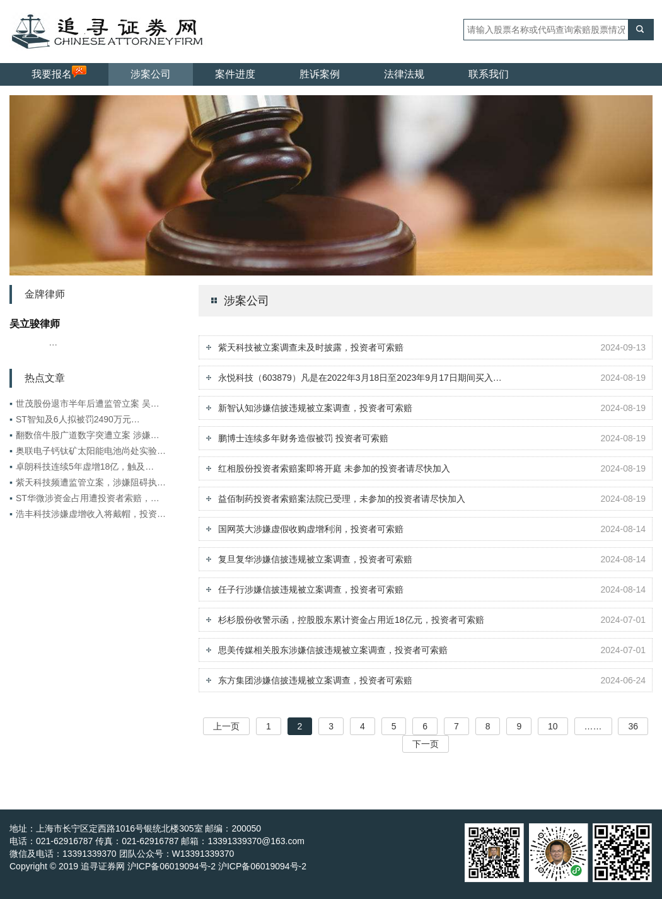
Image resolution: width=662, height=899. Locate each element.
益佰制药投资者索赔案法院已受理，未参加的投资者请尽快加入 (341, 499)
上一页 (226, 726)
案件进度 (235, 74)
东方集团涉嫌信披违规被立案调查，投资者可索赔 (315, 680)
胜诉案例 (319, 74)
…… (593, 726)
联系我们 (488, 74)
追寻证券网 (103, 866)
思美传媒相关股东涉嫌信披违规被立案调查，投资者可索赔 (333, 650)
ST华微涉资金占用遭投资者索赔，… (84, 498)
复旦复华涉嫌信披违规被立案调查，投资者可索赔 (315, 559)
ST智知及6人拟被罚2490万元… (74, 419)
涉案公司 (151, 74)
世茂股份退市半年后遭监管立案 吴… (84, 403)
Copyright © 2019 (45, 866)
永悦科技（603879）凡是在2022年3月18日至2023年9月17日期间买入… (360, 378)
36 (633, 726)
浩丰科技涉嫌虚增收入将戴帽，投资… (87, 514)
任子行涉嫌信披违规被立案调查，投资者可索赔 (311, 589)
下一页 (425, 744)
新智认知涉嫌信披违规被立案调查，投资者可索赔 (315, 408)
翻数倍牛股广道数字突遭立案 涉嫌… (84, 435)
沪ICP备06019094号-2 (262, 866)
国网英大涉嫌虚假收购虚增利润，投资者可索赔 (311, 529)
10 (553, 726)
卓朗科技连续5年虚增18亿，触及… (81, 466)
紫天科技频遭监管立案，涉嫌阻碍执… (87, 482)
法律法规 (404, 74)
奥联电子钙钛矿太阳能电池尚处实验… (87, 451)
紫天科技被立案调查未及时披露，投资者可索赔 (311, 347)
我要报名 (59, 72)
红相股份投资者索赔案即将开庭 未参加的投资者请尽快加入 (334, 468)
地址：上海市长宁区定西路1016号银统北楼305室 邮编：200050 (135, 828)
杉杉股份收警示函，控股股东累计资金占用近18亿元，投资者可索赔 (351, 620)
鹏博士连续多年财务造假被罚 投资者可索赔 (303, 438)
